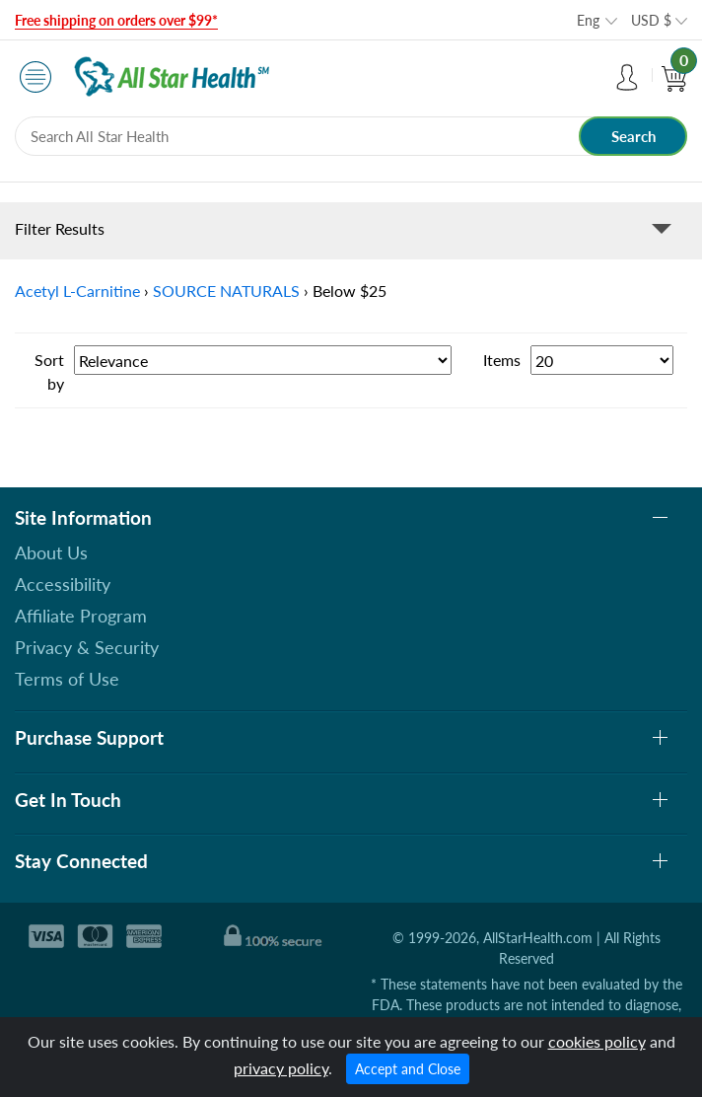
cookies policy (597, 1041)
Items (502, 359)
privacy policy (281, 1068)
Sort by (49, 371)
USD (651, 20)
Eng (588, 20)
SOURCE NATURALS (226, 290)
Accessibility (62, 584)
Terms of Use (67, 679)
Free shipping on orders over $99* (116, 20)
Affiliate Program (81, 615)
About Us (51, 552)
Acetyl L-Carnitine (77, 290)
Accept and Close (407, 1068)
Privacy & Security (87, 647)
